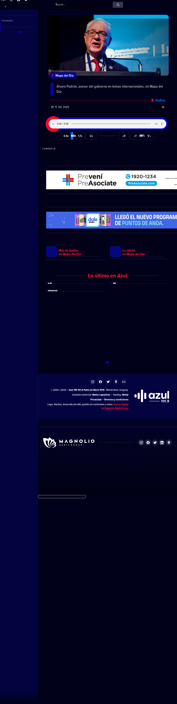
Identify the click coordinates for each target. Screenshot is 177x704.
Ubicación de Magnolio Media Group (169, 648)
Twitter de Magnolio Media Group (155, 648)
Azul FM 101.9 (76, 595)
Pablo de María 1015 (93, 595)
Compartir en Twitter (114, 171)
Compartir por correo (147, 171)
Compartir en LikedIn (131, 171)
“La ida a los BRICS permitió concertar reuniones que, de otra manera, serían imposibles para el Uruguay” (104, 92)
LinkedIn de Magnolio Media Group (162, 648)
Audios (160, 122)
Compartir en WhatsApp (65, 171)
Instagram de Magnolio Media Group (141, 648)
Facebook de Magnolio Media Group (148, 648)
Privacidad (95, 605)
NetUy (125, 600)
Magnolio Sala (124, 668)
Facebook (100, 587)
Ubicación (116, 587)
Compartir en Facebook (98, 171)
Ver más (75, 352)
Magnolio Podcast (140, 668)
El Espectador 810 (89, 668)
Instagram (93, 587)
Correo (124, 587)
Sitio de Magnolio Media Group (69, 648)
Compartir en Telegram (82, 171)
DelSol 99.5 (73, 668)
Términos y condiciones (116, 605)
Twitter (108, 587)
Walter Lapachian (101, 600)
